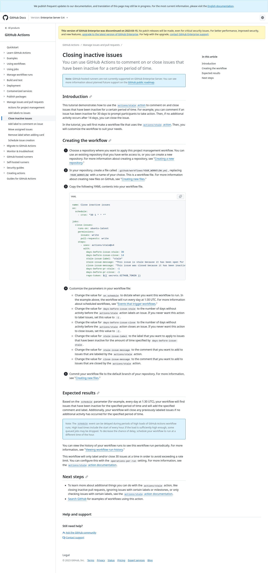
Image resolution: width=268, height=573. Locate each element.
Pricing (121, 560)
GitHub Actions (17, 34)
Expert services (136, 560)
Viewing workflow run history (104, 449)
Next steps (75, 476)
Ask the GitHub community (79, 532)
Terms (90, 560)
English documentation (220, 6)
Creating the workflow (87, 140)
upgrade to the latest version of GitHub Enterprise (110, 34)
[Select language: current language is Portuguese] (262, 17)
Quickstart (12, 47)
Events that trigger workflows (137, 304)
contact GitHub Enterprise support (189, 34)
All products (12, 27)
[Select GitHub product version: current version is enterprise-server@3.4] (49, 17)
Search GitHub (77, 499)
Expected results (81, 393)
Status (111, 560)
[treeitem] (29, 47)
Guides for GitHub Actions (21, 178)
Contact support (73, 537)
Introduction (77, 96)
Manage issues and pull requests (101, 44)
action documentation (92, 465)
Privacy (101, 560)
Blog (150, 560)
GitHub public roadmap (141, 82)
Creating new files (133, 179)
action (131, 105)
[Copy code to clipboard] (180, 196)
